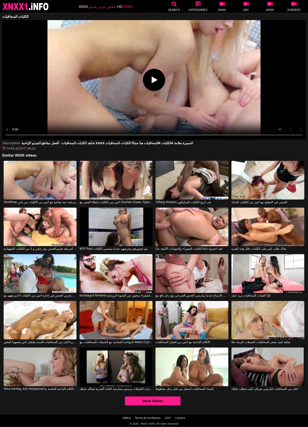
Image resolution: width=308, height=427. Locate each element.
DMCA (127, 418)
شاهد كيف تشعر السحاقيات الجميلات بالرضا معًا (260, 342)
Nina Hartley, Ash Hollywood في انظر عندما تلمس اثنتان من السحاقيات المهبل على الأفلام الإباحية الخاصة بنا (40, 389)
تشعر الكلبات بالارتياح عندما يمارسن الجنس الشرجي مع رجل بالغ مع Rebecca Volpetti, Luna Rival (191, 295)
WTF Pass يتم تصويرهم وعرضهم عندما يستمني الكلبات (114, 249)
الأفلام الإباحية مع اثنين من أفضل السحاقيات (182, 342)
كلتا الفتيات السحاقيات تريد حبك (251, 295)
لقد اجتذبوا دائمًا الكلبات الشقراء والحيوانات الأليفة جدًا (188, 249)
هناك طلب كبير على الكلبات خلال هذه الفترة (258, 249)
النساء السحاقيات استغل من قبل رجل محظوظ (184, 389)
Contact (180, 418)
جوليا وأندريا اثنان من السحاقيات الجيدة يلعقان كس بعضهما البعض (40, 342)
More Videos (152, 401)
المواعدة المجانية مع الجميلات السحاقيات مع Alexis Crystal (116, 342)
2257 (168, 418)
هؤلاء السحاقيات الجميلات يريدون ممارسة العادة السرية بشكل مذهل (116, 389)
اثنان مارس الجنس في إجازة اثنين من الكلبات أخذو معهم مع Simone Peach (40, 295)
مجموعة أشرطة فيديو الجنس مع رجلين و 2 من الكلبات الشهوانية (40, 249)
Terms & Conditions (147, 418)
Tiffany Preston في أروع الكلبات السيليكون (183, 202)
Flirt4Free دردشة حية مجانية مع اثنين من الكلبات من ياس (40, 202)
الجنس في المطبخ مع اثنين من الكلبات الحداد (259, 202)
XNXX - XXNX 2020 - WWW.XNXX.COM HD (25, 6)
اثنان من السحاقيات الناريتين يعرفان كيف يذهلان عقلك (264, 389)
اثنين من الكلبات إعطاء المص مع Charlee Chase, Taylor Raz (116, 202)
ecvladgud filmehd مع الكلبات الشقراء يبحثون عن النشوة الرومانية (116, 295)
